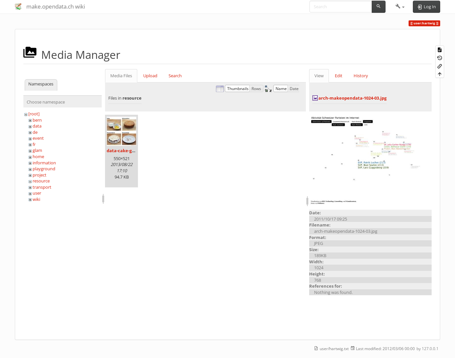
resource (41, 181)
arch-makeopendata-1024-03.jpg (352, 98)
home (38, 156)
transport (42, 187)
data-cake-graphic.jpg (130, 151)
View (319, 76)
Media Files (121, 76)
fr (34, 144)
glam (37, 150)
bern (37, 120)
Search (175, 76)
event (38, 138)
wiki (36, 199)
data (37, 126)
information (44, 163)
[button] (400, 6)
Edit (338, 76)
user (37, 193)
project (39, 175)
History (361, 76)
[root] (34, 114)
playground (44, 169)
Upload (150, 76)
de (35, 132)
